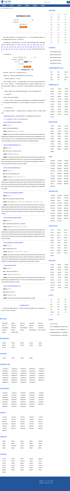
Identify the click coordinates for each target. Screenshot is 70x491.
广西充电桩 (59, 210)
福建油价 (22, 463)
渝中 (25, 44)
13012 (59, 14)
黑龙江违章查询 (5, 399)
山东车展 (52, 277)
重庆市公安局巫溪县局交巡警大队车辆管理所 (12, 122)
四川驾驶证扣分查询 (6, 377)
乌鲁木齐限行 (14, 445)
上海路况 (59, 126)
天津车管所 (22, 417)
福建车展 (66, 277)
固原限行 (4, 441)
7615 (65, 24)
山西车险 (52, 99)
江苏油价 (40, 460)
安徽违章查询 (14, 399)
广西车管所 (40, 423)
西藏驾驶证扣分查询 (6, 382)
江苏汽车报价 (53, 237)
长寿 (15, 46)
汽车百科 (4, 5)
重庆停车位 (13, 325)
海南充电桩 (66, 210)
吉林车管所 (40, 421)
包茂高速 (13, 342)
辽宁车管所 (31, 421)
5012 (58, 42)
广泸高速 (13, 345)
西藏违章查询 (5, 406)
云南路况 (52, 138)
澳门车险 (52, 116)
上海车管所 (13, 417)
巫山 (20, 49)
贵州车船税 (52, 178)
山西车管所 (22, 421)
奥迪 (51, 304)
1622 (58, 19)
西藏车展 (52, 269)
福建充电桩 (52, 205)
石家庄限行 (31, 445)
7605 (51, 24)
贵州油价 (31, 467)
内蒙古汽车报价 (60, 232)
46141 (59, 17)
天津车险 (66, 88)
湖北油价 (13, 465)
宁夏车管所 (4, 428)
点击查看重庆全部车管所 (24, 305)
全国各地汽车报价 (53, 226)
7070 (58, 40)
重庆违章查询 (41, 327)
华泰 (58, 314)
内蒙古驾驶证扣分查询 (24, 380)
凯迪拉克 (52, 312)
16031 (51, 17)
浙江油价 (4, 463)
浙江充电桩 (59, 203)
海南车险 (66, 109)
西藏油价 (4, 469)
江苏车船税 (66, 163)
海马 (51, 309)
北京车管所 (4, 417)
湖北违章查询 (14, 397)
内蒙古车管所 (23, 428)
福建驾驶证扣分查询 (24, 375)
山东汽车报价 (66, 240)
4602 (51, 29)
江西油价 (31, 463)
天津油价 (13, 458)
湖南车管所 (4, 421)
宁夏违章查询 (5, 404)
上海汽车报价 (66, 235)
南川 (26, 46)
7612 (65, 27)
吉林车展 (59, 282)
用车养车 (19, 5)
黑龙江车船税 (53, 173)
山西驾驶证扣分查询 (24, 373)
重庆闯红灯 (31, 325)
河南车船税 (66, 165)
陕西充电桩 (66, 215)
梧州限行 (13, 441)
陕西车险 (66, 106)
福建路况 (66, 141)
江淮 (65, 312)
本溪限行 (31, 441)
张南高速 (4, 342)
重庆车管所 (8, 116)
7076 (58, 37)
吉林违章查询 (41, 397)
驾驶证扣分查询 (7, 8)
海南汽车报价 (66, 245)
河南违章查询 (32, 395)
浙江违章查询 (14, 395)
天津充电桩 (59, 195)
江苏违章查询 (5, 395)
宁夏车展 (66, 264)
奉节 (17, 49)
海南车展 (59, 272)
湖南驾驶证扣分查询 (6, 373)
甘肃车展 (59, 267)
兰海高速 (40, 342)
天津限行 (22, 358)
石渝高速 (40, 345)
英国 (65, 74)
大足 (5, 46)
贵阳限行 (13, 443)
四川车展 (52, 272)
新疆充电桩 (66, 218)
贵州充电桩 (66, 213)
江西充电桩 (59, 205)
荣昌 (34, 46)
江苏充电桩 (52, 203)
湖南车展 (52, 274)
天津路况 (66, 126)
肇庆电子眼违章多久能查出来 (55, 57)
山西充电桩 (52, 197)
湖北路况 (52, 133)
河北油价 (22, 458)
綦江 (2, 46)
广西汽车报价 (59, 245)
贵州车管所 (13, 426)
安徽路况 (59, 141)
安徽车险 (59, 101)
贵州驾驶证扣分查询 (15, 377)
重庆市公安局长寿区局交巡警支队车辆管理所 (12, 217)
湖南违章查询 (5, 397)
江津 (18, 46)
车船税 (50, 156)
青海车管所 (31, 428)
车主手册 (2, 8)
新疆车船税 (66, 183)
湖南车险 (59, 96)
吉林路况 (66, 143)
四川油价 (22, 467)
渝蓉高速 (13, 347)
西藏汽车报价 (59, 250)
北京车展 (52, 290)
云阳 (14, 49)
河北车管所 (40, 419)
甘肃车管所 (40, 426)
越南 (65, 79)
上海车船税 (59, 160)
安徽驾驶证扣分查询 (15, 375)
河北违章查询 (41, 395)
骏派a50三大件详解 (53, 323)
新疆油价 (4, 472)
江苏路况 (59, 128)
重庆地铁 (22, 325)
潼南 (28, 46)
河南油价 (4, 465)
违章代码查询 (52, 10)
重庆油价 (13, 323)
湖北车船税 (66, 168)
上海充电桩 (66, 200)
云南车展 (59, 269)
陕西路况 (59, 138)
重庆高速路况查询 (4, 338)
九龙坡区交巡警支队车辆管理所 (10, 265)
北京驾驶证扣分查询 (6, 368)
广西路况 (52, 136)
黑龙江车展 (52, 282)
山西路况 (66, 138)
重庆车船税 (13, 327)
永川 (23, 46)
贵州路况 (66, 136)
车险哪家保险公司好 (54, 84)
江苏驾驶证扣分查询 (6, 371)
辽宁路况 (59, 143)
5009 (65, 42)
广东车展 (59, 277)
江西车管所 (31, 423)
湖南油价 (22, 465)
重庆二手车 (4, 325)
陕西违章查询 (32, 401)
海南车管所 (13, 428)
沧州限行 (4, 443)
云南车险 (59, 106)
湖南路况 (59, 133)
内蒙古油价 (40, 458)
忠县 (9, 49)
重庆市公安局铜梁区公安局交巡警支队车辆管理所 (13, 242)
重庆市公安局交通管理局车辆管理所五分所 (12, 167)
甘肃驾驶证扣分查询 (42, 377)
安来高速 (31, 342)
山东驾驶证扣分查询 (24, 371)
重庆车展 (31, 327)
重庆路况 (52, 128)
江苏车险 (66, 91)
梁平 (39, 46)
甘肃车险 (52, 109)
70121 (51, 32)
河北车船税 (52, 168)
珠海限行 (31, 443)
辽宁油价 (4, 460)
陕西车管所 (31, 426)
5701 (65, 17)
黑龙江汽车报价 (60, 235)
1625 (65, 19)
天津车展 (66, 287)
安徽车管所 (13, 423)
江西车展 (52, 264)
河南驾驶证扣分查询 (33, 371)
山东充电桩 (66, 205)
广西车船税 (59, 176)
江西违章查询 (32, 399)
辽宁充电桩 (66, 197)
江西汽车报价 (59, 240)
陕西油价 (13, 469)
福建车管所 (22, 423)
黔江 (13, 46)
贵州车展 (66, 269)
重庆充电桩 (40, 323)
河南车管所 (31, 419)
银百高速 (22, 342)
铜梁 (31, 46)
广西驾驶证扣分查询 (42, 375)
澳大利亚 (66, 72)
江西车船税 (52, 176)
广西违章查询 (41, 399)
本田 (65, 299)
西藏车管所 (4, 430)
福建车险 (66, 101)
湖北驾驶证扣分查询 (15, 373)
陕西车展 (66, 267)
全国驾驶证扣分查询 (5, 364)
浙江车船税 (52, 165)
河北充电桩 (66, 195)
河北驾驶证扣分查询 (42, 371)
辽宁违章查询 (32, 397)
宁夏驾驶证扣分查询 (6, 380)
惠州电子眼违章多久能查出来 (55, 63)
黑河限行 (22, 445)
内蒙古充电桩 (59, 197)
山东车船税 (59, 165)
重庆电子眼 (22, 323)
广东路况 (66, 133)
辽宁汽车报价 (66, 232)
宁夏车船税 (59, 181)
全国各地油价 (3, 454)
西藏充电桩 (59, 215)
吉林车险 (66, 99)
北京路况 (52, 126)
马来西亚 (66, 77)
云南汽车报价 (53, 250)
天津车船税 (66, 160)
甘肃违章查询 (41, 401)
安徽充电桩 (66, 203)
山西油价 (31, 458)
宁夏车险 (59, 109)
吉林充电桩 (52, 200)
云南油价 (40, 467)
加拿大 (51, 74)
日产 (51, 301)
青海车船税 (59, 183)
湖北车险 (66, 96)
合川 (20, 46)
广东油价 (31, 465)
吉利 (65, 304)
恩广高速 (4, 347)
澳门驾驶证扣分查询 (33, 382)
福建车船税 (66, 173)
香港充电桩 (52, 220)
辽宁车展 (66, 282)
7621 (65, 32)
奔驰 (58, 301)
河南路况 (66, 131)
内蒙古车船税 (53, 183)
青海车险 (59, 111)
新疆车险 (66, 111)
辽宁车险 (59, 99)
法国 (58, 79)
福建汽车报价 (53, 240)
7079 (51, 37)
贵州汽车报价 (66, 247)
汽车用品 (43, 5)
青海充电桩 (59, 218)
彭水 (33, 49)
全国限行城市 (3, 436)
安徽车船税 (59, 173)
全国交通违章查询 (4, 388)
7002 (58, 32)
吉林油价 (13, 460)
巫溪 (22, 49)
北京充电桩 (52, 195)
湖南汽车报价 (66, 242)
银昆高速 (4, 345)
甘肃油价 (22, 469)
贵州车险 (52, 106)
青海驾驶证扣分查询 (33, 380)
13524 (51, 14)
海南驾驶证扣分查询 (15, 380)
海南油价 (4, 467)
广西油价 (40, 465)
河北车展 (66, 285)
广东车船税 (59, 163)
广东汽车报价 (53, 245)
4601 (58, 29)
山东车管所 (22, 419)
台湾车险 (59, 114)
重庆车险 (52, 91)
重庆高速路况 (5, 323)
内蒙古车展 (52, 285)
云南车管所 (22, 426)
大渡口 (28, 44)
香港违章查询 (23, 406)
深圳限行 (40, 443)
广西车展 (66, 272)
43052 (59, 24)
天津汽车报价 (59, 230)
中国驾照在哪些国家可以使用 (56, 68)
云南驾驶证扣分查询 (24, 377)
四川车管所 (4, 426)
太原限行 (40, 445)
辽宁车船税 (59, 170)
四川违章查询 (5, 401)
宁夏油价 (40, 469)
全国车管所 (3, 412)
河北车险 (52, 96)
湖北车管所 (13, 421)
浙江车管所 (13, 419)
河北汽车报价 (66, 230)
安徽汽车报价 (66, 237)
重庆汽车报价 (53, 247)
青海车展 (52, 267)
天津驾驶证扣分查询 (24, 368)
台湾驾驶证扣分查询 (15, 382)
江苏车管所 (4, 419)
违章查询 (27, 5)
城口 (41, 46)
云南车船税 (59, 178)
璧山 (36, 46)
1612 (51, 22)
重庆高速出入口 (41, 325)
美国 (51, 72)
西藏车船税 (52, 186)
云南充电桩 (52, 215)
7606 (65, 22)
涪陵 (22, 44)
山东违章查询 (23, 395)
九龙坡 (37, 44)
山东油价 (40, 463)
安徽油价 (13, 463)
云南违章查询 (23, 401)
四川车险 (66, 104)
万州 (20, 44)
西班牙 (59, 74)
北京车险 (52, 88)
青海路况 (52, 151)
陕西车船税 (66, 178)
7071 (51, 40)
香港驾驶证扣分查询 (24, 382)
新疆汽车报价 (53, 255)
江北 (31, 44)
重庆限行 (4, 332)
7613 (58, 27)
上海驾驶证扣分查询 (15, 368)
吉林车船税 (66, 170)
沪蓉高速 (22, 345)
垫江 (4, 49)
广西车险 (59, 104)
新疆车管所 (40, 428)
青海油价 (31, 469)
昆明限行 (22, 441)
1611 (58, 22)
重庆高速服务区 (5, 327)
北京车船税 (52, 160)
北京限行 (4, 358)
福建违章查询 (23, 399)
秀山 (27, 49)
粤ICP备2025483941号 (48, 482)
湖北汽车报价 (59, 242)
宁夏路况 (52, 149)
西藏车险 (52, 114)
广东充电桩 (52, 210)
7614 (51, 27)
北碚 (43, 44)
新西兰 (59, 77)
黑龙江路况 (52, 146)
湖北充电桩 (59, 208)
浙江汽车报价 (59, 237)
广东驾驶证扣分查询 (42, 368)
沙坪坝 (34, 44)
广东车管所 (40, 417)
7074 (65, 37)
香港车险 (66, 114)
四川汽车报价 (59, 247)
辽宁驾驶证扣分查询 (33, 373)
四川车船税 (66, 176)
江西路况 (52, 143)
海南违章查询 (14, 404)
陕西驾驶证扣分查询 (33, 377)
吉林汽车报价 (53, 235)
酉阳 (30, 49)
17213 (51, 19)
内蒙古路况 (52, 141)
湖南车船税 (59, 168)
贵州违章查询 (14, 401)
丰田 (58, 299)
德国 (51, 77)
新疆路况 (59, 149)
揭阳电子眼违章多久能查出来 (55, 54)
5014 (51, 42)
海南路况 (59, 146)
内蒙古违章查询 (23, 404)
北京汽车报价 (53, 230)
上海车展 (59, 287)
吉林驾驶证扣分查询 (42, 373)
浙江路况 (66, 128)
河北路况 (59, 131)
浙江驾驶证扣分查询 (15, 371)
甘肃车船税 (52, 181)
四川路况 (59, 136)
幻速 (51, 314)
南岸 (41, 44)
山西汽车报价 (53, 232)
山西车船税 (52, 170)
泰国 (58, 72)
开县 (12, 49)
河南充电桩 (52, 208)
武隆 (6, 49)
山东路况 (52, 131)
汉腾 (58, 309)
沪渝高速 (31, 345)
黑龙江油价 (22, 460)
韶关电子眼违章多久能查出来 (55, 51)
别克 (58, 304)
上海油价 (31, 460)
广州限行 (22, 443)
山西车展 (59, 285)
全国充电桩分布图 (53, 191)
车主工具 (12, 5)
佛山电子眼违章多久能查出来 (55, 60)
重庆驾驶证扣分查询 (33, 368)
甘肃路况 (66, 146)
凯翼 (65, 309)
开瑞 (58, 312)
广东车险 (59, 91)
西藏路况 (66, 149)
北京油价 (4, 458)
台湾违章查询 (14, 406)
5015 (65, 40)
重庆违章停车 (32, 323)
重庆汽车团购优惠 (23, 327)
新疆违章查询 (41, 404)
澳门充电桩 (59, 220)
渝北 (7, 46)
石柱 (25, 49)
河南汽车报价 (53, 242)
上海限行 (13, 358)
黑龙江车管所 (5, 423)
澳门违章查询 (32, 406)
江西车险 (52, 104)
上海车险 (59, 88)
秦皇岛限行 (40, 441)
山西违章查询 (23, 397)
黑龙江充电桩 (59, 200)
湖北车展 (59, 274)
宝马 (65, 301)
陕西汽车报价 (66, 250)
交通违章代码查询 (14, 332)
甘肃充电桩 (52, 218)
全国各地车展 (52, 260)
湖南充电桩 (66, 208)
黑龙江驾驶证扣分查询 (6, 375)
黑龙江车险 (52, 101)
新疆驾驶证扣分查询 (42, 380)
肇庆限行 (4, 445)
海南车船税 (66, 181)
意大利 (51, 79)
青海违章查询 (32, 404)
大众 (51, 299)
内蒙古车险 (52, 111)
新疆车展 (59, 264)
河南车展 (66, 274)
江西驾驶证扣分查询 (33, 375)
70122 (66, 29)
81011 (66, 14)
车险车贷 (35, 5)
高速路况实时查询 (53, 122)
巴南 (10, 46)
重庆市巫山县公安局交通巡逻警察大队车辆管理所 (13, 192)
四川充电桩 (59, 213)
